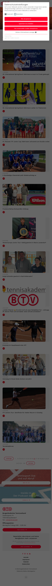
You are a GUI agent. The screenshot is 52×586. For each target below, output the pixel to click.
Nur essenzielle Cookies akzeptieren (26, 28)
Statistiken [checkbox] (20, 14)
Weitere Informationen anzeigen (26, 32)
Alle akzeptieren (26, 19)
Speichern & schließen (26, 24)
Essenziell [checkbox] (10, 14)
